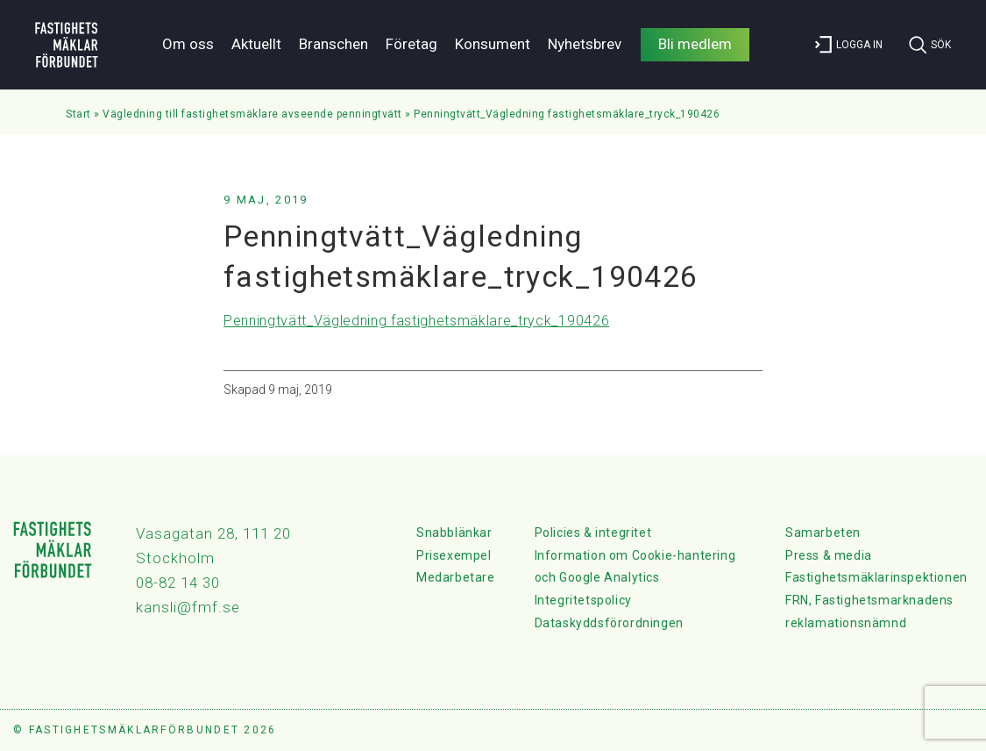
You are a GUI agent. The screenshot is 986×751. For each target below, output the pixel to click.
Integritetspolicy (583, 600)
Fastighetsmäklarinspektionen (876, 577)
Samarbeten (823, 533)
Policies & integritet (593, 533)
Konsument (492, 44)
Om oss (188, 44)
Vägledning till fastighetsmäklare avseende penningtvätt (252, 114)
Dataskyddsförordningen (609, 623)
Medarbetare (455, 577)
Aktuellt (256, 44)
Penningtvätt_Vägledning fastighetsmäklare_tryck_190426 (416, 320)
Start (78, 114)
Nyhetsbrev (584, 44)
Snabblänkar (454, 533)
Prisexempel (454, 555)
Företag (411, 44)
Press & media (828, 555)
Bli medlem (695, 44)
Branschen (333, 44)
